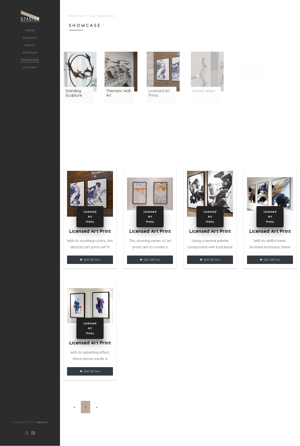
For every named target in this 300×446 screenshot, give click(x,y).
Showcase (30, 60)
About (30, 45)
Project (30, 38)
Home (30, 30)
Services (30, 52)
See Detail (90, 259)
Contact (30, 67)
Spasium (42, 401)
